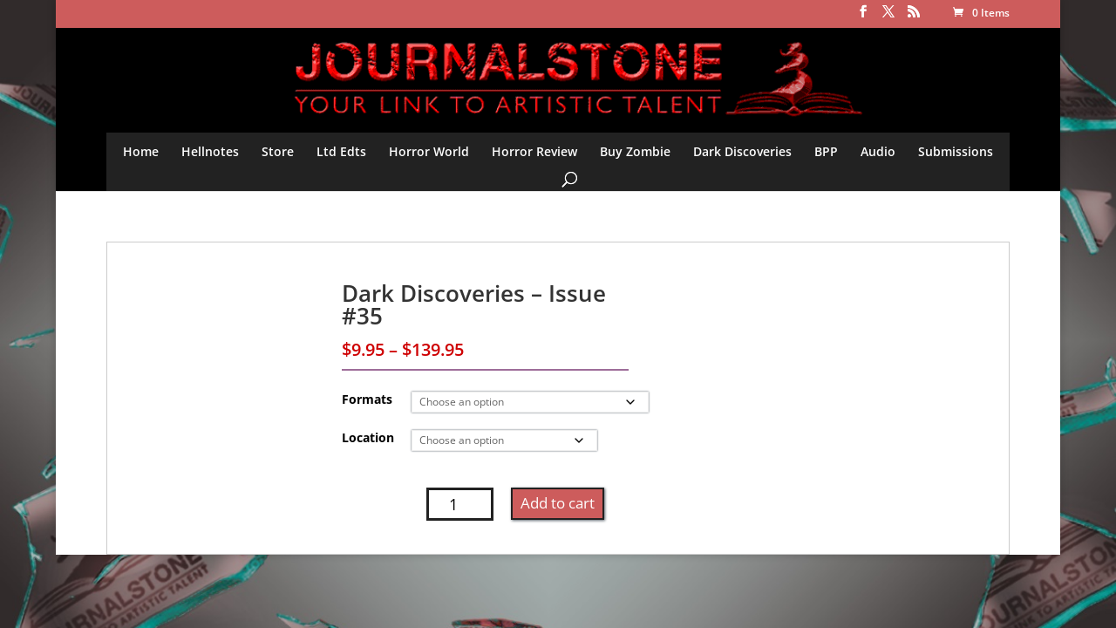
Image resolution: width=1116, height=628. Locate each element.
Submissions (955, 151)
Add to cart (558, 503)
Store (278, 151)
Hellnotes (210, 151)
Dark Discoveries (742, 151)
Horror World (429, 151)
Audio (878, 151)
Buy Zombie (635, 151)
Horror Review (534, 151)
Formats (367, 399)
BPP (826, 151)
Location (368, 437)
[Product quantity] (459, 504)
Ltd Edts (341, 151)
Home (141, 151)
